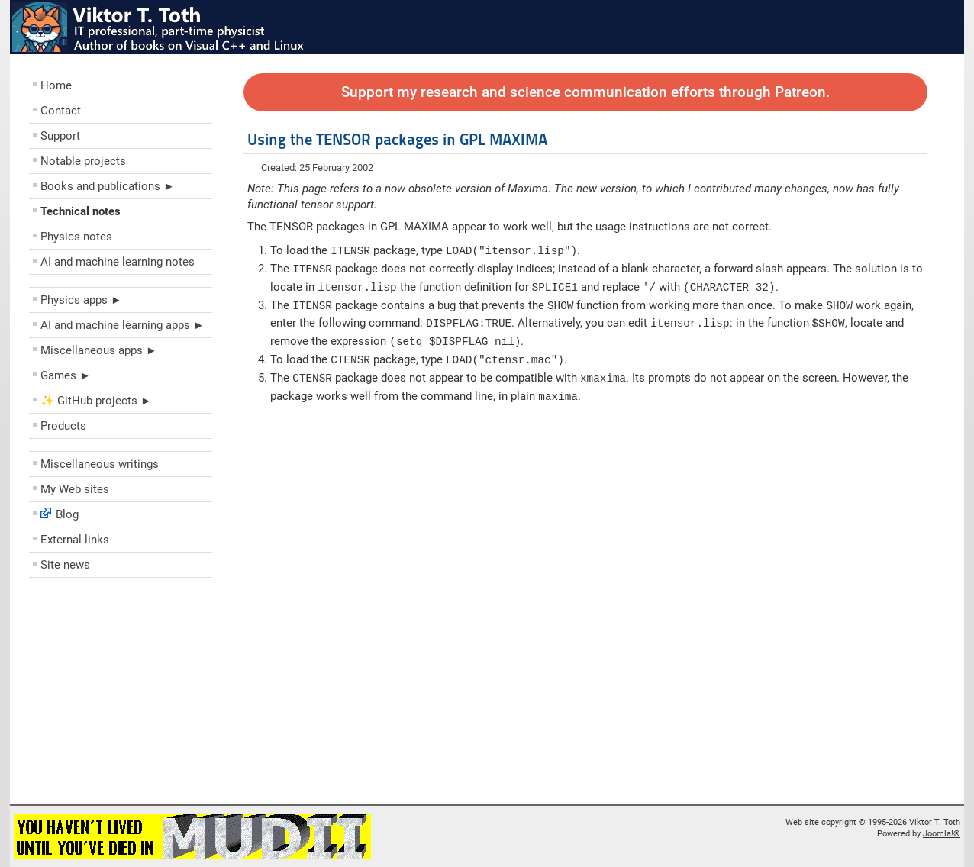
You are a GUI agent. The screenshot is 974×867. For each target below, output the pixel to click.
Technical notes (80, 211)
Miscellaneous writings (99, 464)
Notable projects (83, 161)
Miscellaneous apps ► (98, 350)
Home (56, 85)
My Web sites (74, 489)
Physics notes (76, 236)
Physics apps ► (81, 300)
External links (74, 539)
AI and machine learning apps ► (122, 325)
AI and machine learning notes (117, 262)
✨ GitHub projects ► (96, 401)
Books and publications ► (107, 186)
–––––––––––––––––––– (91, 281)
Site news (65, 565)
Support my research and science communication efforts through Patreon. (585, 92)
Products (63, 426)
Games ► (65, 375)
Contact (60, 111)
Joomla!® (941, 834)
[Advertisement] (120, 694)
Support (60, 136)
